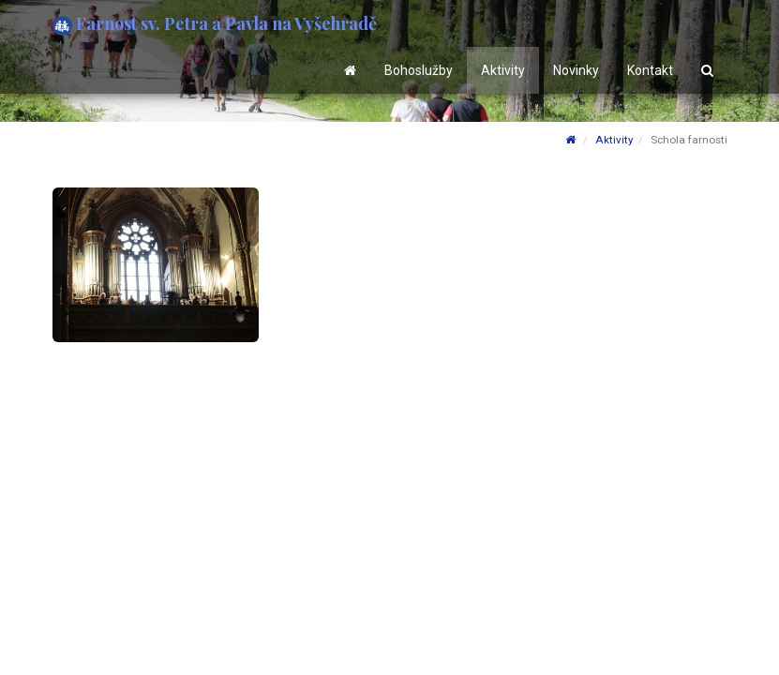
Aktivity (503, 70)
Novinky (576, 70)
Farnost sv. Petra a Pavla (215, 24)
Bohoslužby (418, 70)
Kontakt (650, 70)
